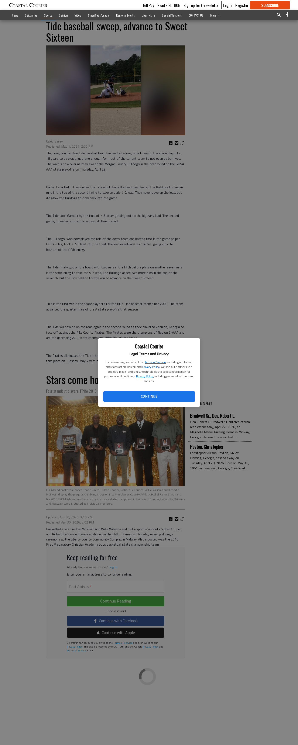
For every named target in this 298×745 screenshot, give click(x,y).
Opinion (63, 15)
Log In (227, 5)
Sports (48, 15)
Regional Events (125, 15)
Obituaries (31, 15)
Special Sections (172, 15)
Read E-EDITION (168, 5)
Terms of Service (155, 362)
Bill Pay (148, 5)
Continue (149, 396)
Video (78, 15)
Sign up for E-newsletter (202, 5)
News (15, 15)
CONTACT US (195, 15)
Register (241, 5)
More (216, 15)
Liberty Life (148, 15)
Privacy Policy (150, 366)
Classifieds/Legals (98, 15)
